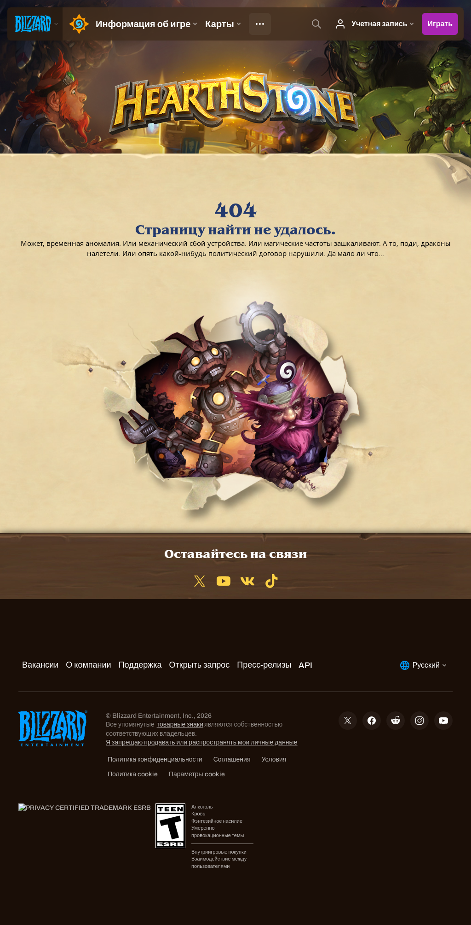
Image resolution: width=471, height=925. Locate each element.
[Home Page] (77, 24)
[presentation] (35, 24)
